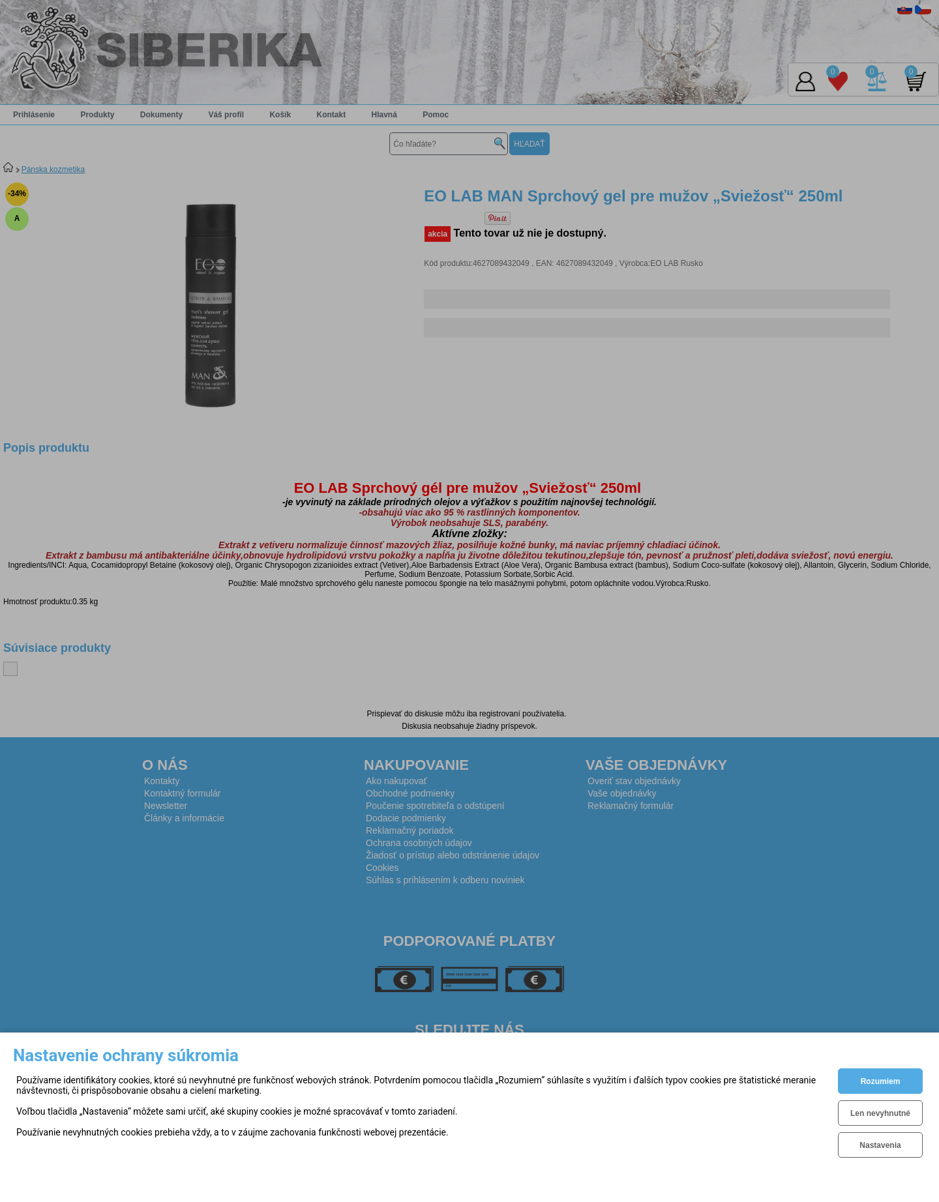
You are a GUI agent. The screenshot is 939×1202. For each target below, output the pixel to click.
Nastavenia (880, 1145)
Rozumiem (881, 1081)
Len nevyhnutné (880, 1113)
